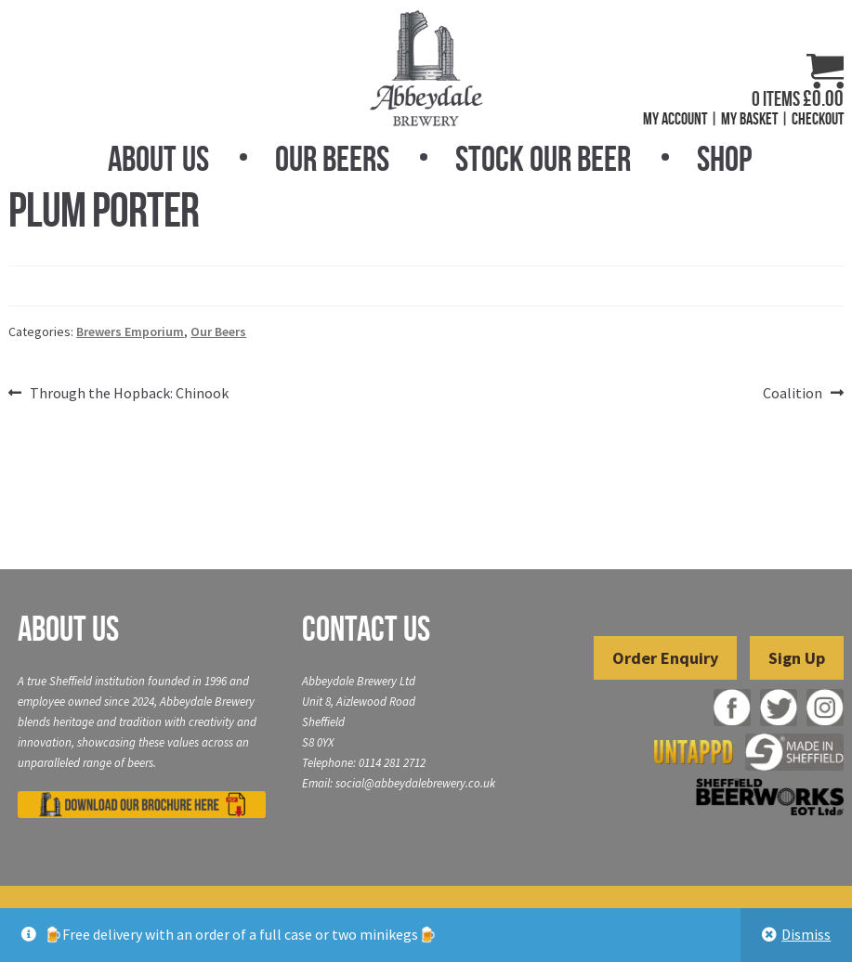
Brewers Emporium (130, 331)
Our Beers (332, 158)
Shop (724, 158)
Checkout (818, 119)
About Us (158, 158)
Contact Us (366, 628)
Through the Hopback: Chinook (129, 394)
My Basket (749, 119)
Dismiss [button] (806, 934)
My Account (675, 119)
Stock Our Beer (543, 158)
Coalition (792, 394)
